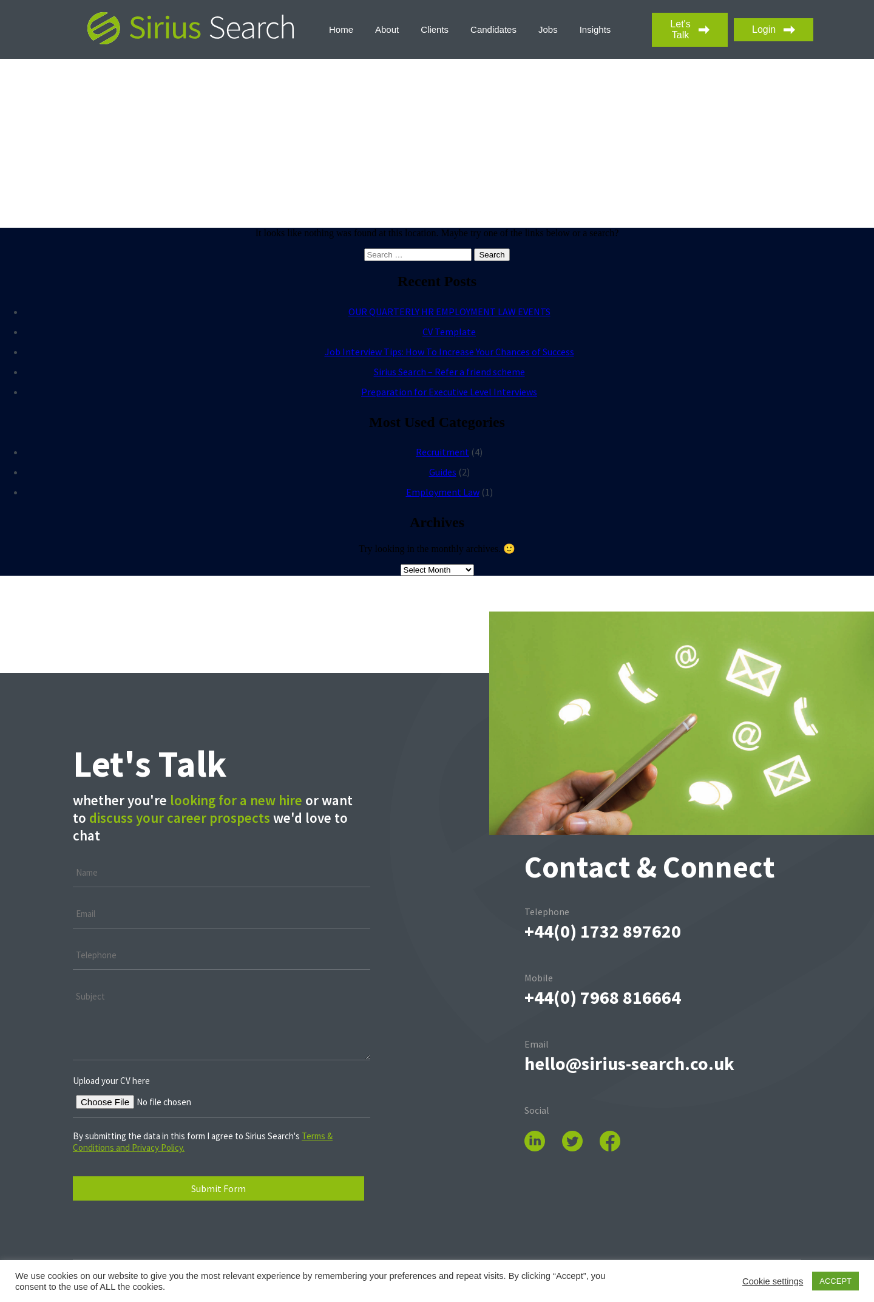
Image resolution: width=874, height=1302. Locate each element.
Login (773, 29)
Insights (595, 29)
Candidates (493, 29)
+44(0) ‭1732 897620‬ (602, 930)
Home (341, 29)
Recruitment (442, 452)
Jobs (548, 29)
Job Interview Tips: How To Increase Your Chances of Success (449, 352)
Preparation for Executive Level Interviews (449, 392)
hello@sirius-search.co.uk (629, 1063)
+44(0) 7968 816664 (602, 997)
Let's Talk (690, 29)
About (387, 29)
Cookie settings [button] (772, 1281)
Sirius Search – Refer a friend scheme (449, 372)
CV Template (449, 332)
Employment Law (442, 492)
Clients (435, 29)
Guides (442, 472)
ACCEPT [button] (835, 1281)
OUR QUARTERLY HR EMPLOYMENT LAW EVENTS (449, 311)
